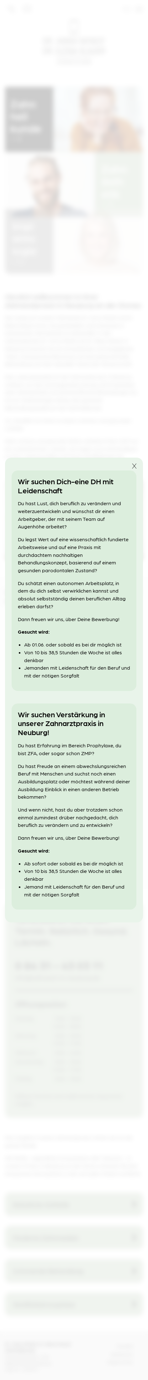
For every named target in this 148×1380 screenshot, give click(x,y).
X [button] (134, 465)
